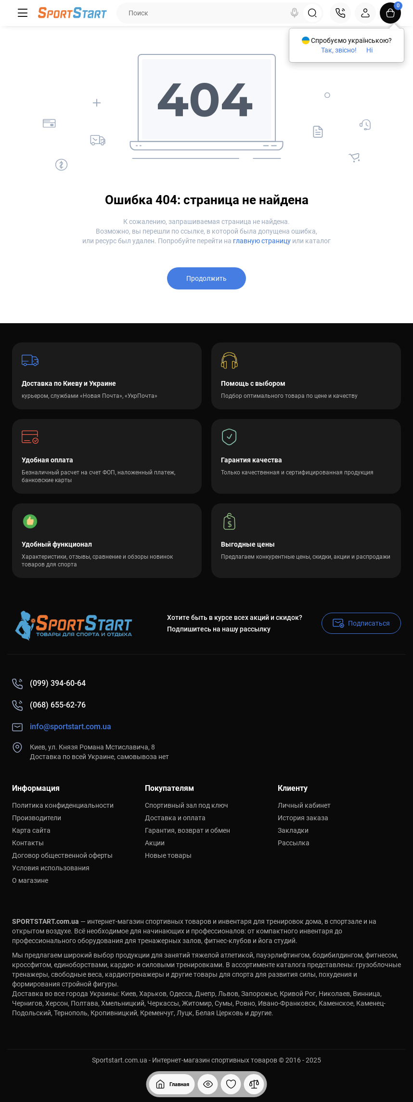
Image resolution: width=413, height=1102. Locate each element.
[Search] (294, 13)
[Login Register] (365, 13)
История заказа (303, 818)
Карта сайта (31, 830)
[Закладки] (231, 1084)
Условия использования (51, 868)
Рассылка (294, 843)
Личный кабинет (304, 805)
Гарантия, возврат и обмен (187, 830)
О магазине (30, 880)
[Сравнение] (254, 1084)
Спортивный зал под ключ (186, 805)
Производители (36, 818)
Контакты (28, 843)
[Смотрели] (208, 1084)
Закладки (293, 830)
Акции (155, 843)
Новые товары (168, 855)
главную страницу (262, 241)
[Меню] (22, 13)
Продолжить (206, 278)
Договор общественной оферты (62, 855)
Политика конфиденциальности (63, 805)
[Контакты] (340, 13)
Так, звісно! (339, 50)
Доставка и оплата (175, 818)
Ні (369, 50)
